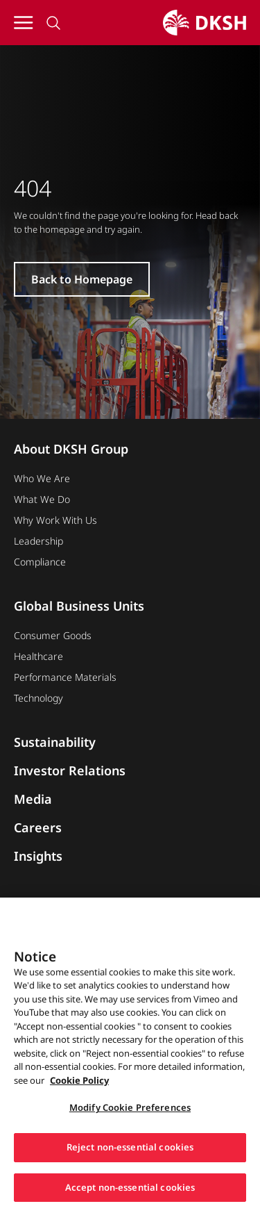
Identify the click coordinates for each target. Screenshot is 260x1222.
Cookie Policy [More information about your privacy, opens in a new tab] (79, 1085)
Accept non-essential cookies (130, 1192)
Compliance (40, 561)
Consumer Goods (53, 635)
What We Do (42, 499)
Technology (38, 697)
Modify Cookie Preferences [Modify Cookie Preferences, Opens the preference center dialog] (130, 1113)
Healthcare (38, 656)
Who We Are (42, 478)
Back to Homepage (81, 279)
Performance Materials (65, 677)
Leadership (38, 540)
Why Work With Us (55, 520)
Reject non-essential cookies (130, 1152)
